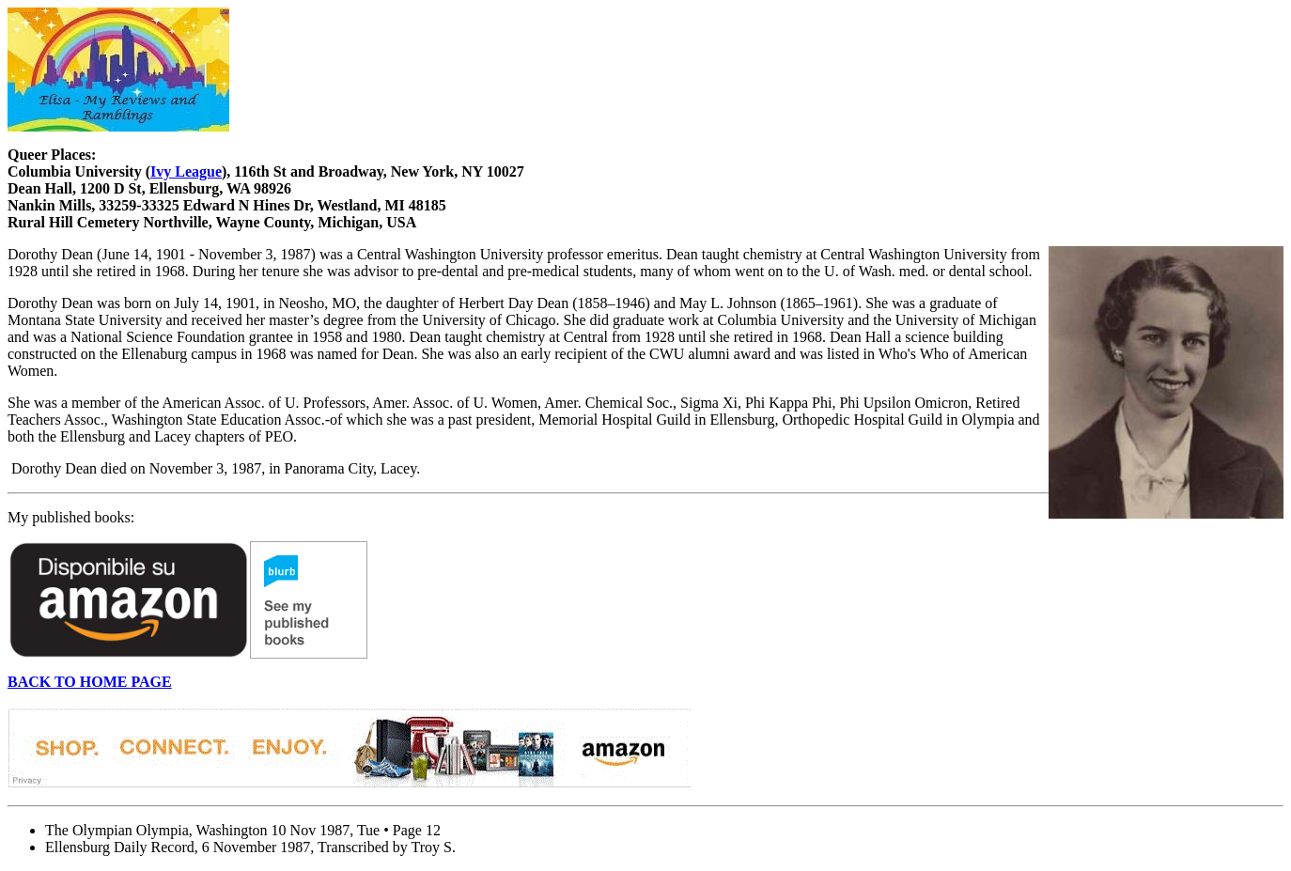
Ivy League (186, 171)
